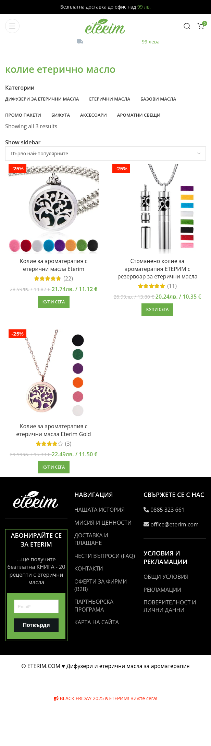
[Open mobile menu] (12, 26)
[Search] (187, 26)
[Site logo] (105, 25)
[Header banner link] (105, 373)
